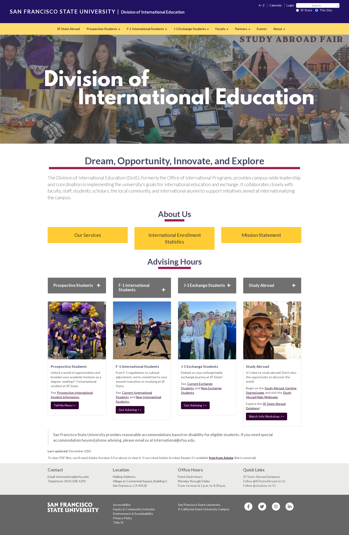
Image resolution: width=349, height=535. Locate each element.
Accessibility (122, 505)
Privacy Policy (122, 518)
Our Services (87, 235)
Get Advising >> (130, 410)
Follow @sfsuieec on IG (259, 485)
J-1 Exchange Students (193, 30)
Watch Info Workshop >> (266, 416)
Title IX (118, 522)
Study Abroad (272, 285)
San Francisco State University (199, 505)
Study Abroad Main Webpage (268, 395)
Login (290, 5)
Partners (244, 30)
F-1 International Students (148, 30)
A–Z (262, 5)
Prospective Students (105, 30)
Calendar (275, 5)
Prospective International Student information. (72, 395)
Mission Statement (261, 235)
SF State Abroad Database (261, 477)
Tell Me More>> (65, 405)
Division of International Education (153, 12)
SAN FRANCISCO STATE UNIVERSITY (63, 11)
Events (262, 29)
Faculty (223, 30)
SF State (304, 10)
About (280, 30)
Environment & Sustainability (133, 513)
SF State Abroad (68, 29)
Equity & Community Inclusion (134, 509)
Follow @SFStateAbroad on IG (264, 481)
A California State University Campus (203, 509)
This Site (323, 10)
